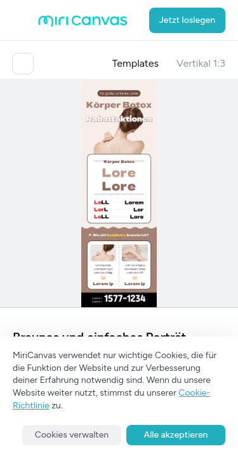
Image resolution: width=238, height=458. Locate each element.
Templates (135, 63)
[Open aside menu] (25, 20)
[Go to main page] (83, 23)
